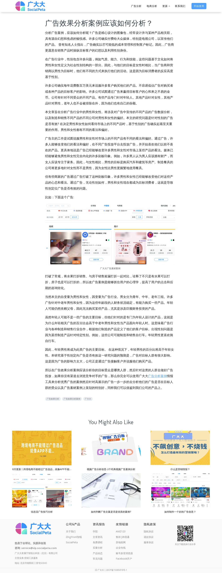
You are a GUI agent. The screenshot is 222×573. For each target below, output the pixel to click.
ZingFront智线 (74, 537)
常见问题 (98, 559)
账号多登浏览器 (124, 554)
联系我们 (180, 6)
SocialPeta (72, 542)
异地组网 (120, 542)
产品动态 (98, 554)
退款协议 (149, 537)
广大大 (88, 398)
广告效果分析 (53, 398)
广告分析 (136, 6)
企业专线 (120, 548)
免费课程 (98, 542)
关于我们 (71, 531)
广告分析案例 (157, 376)
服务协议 (149, 542)
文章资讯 (98, 537)
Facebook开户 (123, 559)
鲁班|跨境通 (122, 537)
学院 (95, 531)
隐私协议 (149, 531)
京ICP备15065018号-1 (116, 570)
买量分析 (98, 548)
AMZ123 (120, 531)
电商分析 (152, 6)
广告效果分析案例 (72, 398)
